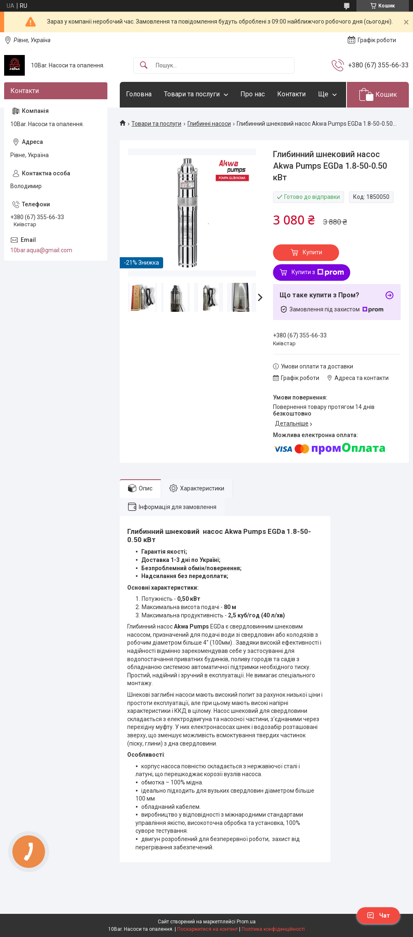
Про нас (252, 94)
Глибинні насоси (209, 123)
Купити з (318, 272)
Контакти (291, 94)
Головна (139, 94)
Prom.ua (246, 922)
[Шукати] (144, 65)
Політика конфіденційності (273, 929)
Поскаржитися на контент (207, 929)
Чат (378, 915)
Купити (312, 252)
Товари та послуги (192, 94)
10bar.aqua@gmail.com (41, 250)
